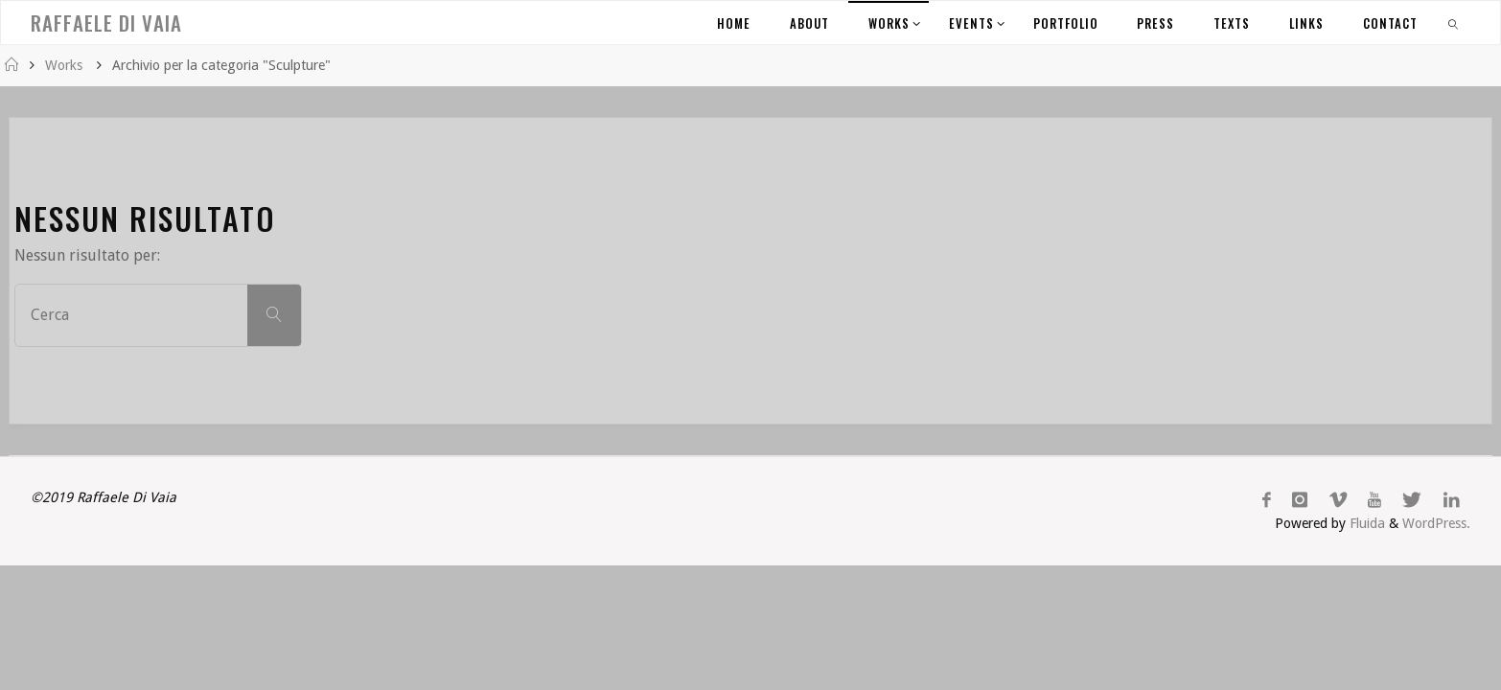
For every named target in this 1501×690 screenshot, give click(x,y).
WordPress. (1436, 523)
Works (63, 65)
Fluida (1365, 523)
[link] (1454, 22)
